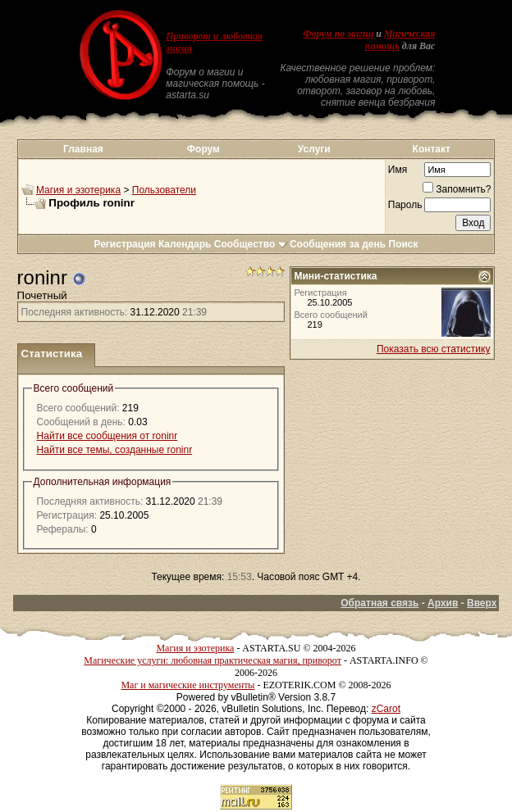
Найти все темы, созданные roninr (115, 450)
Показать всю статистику (433, 349)
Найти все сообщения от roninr (107, 436)
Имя (397, 169)
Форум (203, 149)
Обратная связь (379, 603)
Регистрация (124, 244)
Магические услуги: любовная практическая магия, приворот (212, 660)
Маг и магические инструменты (187, 685)
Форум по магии (338, 33)
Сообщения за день (338, 244)
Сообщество (250, 244)
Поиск (403, 244)
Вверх (481, 603)
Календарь (185, 244)
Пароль (405, 205)
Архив (442, 603)
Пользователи (164, 190)
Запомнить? (457, 189)
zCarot (386, 708)
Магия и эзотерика (78, 190)
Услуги (314, 149)
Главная (83, 149)
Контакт (431, 149)
